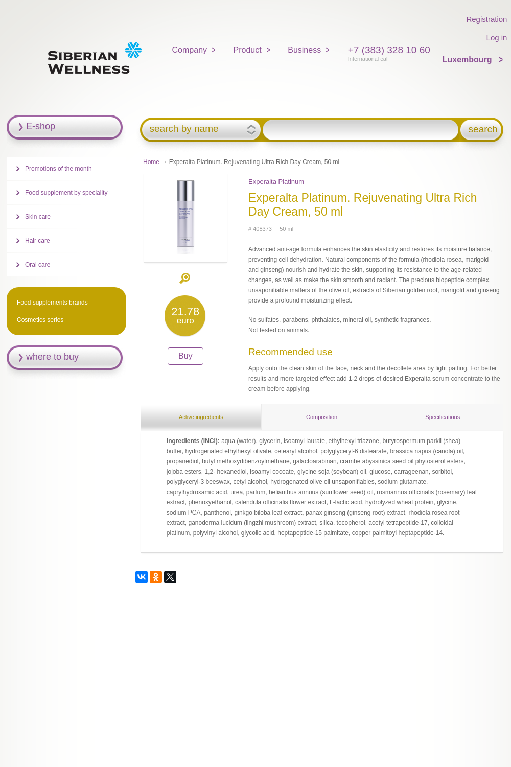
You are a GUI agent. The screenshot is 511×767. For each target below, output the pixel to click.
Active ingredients (201, 417)
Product (248, 49)
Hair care (37, 240)
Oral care (37, 264)
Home (151, 162)
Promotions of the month (58, 168)
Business (304, 49)
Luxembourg (468, 59)
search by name (183, 129)
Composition (321, 417)
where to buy (52, 357)
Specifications (442, 417)
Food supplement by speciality (66, 192)
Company (189, 49)
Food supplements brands (52, 302)
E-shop (40, 126)
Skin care (38, 216)
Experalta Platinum (276, 181)
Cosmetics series (40, 319)
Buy (185, 356)
